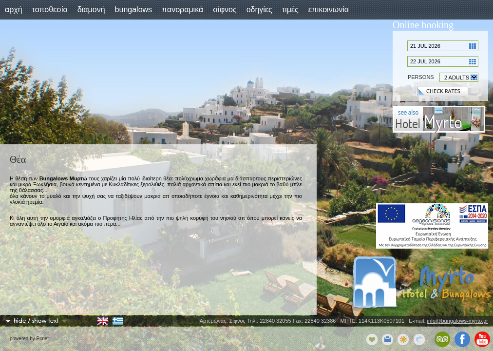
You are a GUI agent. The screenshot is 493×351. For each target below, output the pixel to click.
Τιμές (290, 9)
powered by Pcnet (29, 338)
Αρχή (13, 9)
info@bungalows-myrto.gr (458, 321)
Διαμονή (91, 9)
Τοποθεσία (50, 9)
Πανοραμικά (182, 9)
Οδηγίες (259, 9)
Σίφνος (224, 9)
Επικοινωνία (328, 9)
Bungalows (133, 9)
